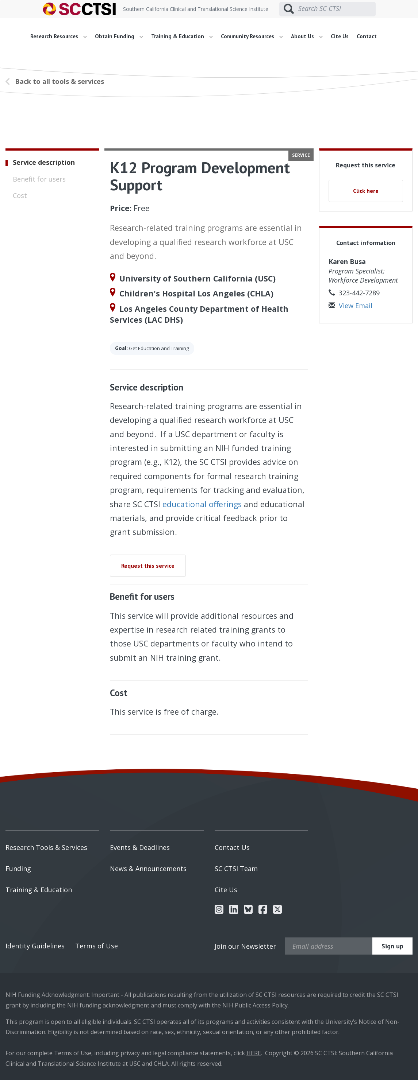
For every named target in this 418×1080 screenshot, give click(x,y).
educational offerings (202, 504)
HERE (253, 1053)
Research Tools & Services (46, 847)
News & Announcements (148, 868)
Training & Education (38, 889)
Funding (18, 868)
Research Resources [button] (58, 36)
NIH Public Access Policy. (255, 1005)
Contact (367, 36)
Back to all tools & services (59, 81)
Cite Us (340, 36)
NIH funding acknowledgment (108, 1005)
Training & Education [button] (182, 36)
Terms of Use (96, 945)
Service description (44, 162)
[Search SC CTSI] (337, 9)
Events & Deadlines (140, 847)
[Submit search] (288, 9)
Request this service (148, 565)
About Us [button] (307, 36)
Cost (20, 195)
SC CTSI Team (236, 868)
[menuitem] (61, 36)
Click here (366, 190)
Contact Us (232, 847)
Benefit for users (39, 179)
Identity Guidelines (35, 945)
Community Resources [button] (252, 36)
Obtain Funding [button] (119, 36)
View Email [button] (350, 305)
